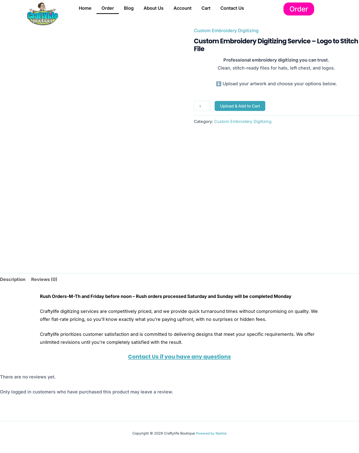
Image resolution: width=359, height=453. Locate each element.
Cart (205, 8)
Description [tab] (12, 279)
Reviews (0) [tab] (44, 279)
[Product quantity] (202, 106)
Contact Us (232, 8)
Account (182, 8)
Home (85, 8)
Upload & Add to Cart (240, 105)
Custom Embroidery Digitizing (226, 30)
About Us (154, 8)
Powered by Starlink (211, 433)
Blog (129, 8)
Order (107, 8)
